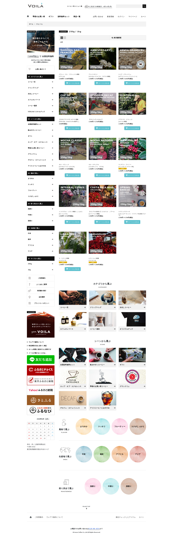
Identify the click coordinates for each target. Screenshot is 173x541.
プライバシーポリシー (41, 303)
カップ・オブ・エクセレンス (37, 142)
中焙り (30, 215)
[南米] (102, 454)
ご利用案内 (41, 278)
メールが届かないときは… (37, 353)
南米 (29, 239)
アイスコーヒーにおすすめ (37, 166)
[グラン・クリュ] (132, 379)
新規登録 (110, 16)
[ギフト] (132, 357)
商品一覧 (76, 16)
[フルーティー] (120, 426)
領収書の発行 (41, 291)
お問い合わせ (98, 16)
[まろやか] (84, 426)
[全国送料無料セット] (72, 357)
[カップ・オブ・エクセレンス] (72, 379)
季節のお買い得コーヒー (36, 148)
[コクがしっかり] (138, 426)
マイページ (132, 16)
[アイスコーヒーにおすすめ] (102, 400)
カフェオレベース (34, 100)
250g (30, 264)
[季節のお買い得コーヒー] (102, 379)
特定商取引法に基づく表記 (38, 346)
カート (143, 16)
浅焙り (30, 209)
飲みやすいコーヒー (34, 130)
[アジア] (138, 454)
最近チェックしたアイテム (126, 517)
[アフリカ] (120, 454)
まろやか (31, 178)
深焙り (30, 221)
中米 (29, 233)
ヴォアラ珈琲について (36, 342)
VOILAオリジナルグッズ (36, 111)
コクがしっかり (33, 196)
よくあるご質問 (41, 284)
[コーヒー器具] (102, 322)
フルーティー (32, 190)
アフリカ (31, 245)
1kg (29, 270)
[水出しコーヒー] (132, 300)
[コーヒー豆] (72, 300)
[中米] (84, 454)
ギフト (51, 16)
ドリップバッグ (33, 88)
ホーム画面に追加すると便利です (40, 349)
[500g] (110, 486)
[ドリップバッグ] (102, 300)
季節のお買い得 (39, 16)
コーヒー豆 (31, 82)
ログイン (121, 16)
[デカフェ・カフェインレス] (72, 400)
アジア (30, 251)
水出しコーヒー (33, 94)
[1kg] (128, 486)
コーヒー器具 (32, 106)
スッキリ (31, 184)
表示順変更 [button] (116, 38)
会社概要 (42, 297)
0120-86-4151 (94, 529)
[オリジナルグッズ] (132, 322)
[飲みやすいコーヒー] (102, 357)
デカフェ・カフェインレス (37, 160)
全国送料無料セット (34, 124)
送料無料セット (64, 16)
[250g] (93, 486)
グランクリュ (32, 154)
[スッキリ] (102, 426)
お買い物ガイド (40, 69)
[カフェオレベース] (72, 322)
